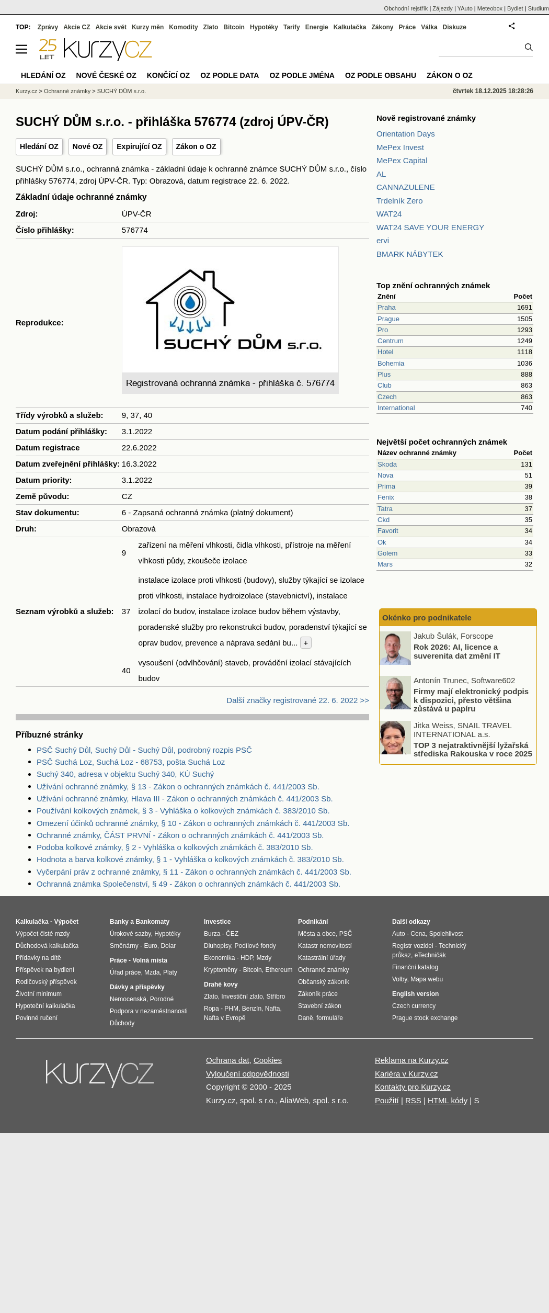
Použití (387, 1100)
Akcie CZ (76, 27)
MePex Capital (402, 160)
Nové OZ (88, 146)
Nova (385, 475)
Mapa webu (426, 979)
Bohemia (391, 363)
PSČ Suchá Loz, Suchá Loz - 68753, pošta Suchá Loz (131, 761)
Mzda (151, 972)
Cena (418, 933)
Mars (385, 564)
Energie (316, 27)
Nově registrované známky (426, 118)
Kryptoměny (220, 970)
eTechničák (430, 955)
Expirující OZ (139, 146)
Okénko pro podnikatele (427, 617)
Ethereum (278, 970)
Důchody (122, 1023)
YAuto (465, 8)
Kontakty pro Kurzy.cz (413, 1086)
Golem (387, 553)
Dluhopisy (217, 945)
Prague (388, 319)
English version (415, 994)
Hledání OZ (39, 146)
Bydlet (515, 8)
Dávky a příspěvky (137, 987)
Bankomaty (152, 921)
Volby (399, 979)
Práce (407, 27)
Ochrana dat (227, 1060)
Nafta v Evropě (224, 1018)
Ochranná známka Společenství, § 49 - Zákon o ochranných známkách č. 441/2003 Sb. (188, 883)
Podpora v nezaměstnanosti (149, 1011)
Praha (387, 307)
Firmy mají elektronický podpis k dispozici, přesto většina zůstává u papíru (471, 700)
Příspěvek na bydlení (45, 970)
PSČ (345, 933)
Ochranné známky (67, 91)
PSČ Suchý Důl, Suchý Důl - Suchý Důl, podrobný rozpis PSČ (144, 749)
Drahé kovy (221, 984)
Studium (538, 8)
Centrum (391, 341)
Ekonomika (219, 957)
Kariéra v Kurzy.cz (406, 1073)
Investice (217, 921)
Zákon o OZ (196, 146)
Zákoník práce (318, 994)
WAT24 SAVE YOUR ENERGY (430, 227)
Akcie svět (111, 27)
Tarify (291, 27)
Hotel (385, 352)
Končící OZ (168, 75)
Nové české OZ (106, 75)
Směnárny (124, 945)
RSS (413, 1100)
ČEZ (232, 933)
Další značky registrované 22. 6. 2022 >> (297, 700)
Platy (170, 972)
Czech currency (414, 1006)
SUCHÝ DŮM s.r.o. (121, 91)
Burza (212, 933)
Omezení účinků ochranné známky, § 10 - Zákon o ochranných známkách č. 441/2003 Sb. (193, 823)
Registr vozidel (412, 945)
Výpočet (66, 921)
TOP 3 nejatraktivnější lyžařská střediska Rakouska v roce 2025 (473, 749)
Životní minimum (39, 994)
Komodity (183, 27)
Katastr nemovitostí (325, 945)
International (396, 408)
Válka (429, 27)
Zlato (211, 27)
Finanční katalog (415, 967)
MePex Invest (400, 147)
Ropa (211, 1008)
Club (385, 385)
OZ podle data (229, 75)
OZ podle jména (301, 75)
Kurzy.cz (26, 91)
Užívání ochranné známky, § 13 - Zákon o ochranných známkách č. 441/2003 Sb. (178, 786)
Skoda (387, 464)
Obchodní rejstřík (406, 8)
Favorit (388, 531)
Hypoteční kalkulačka (45, 1006)
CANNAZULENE (405, 187)
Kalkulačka (350, 27)
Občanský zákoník (323, 982)
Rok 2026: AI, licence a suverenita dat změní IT (457, 651)
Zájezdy (442, 8)
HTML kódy (447, 1100)
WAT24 (389, 213)
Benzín (251, 1008)
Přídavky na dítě (38, 957)
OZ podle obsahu (380, 75)
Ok (382, 542)
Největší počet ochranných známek (441, 441)
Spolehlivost (446, 933)
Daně (305, 1018)
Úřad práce (125, 972)
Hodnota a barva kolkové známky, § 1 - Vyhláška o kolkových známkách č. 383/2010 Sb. (190, 859)
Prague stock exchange (425, 1018)
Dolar (168, 945)
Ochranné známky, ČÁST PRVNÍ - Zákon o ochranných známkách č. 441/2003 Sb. (180, 835)
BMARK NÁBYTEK (409, 254)
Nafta (272, 1008)
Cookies (268, 1060)
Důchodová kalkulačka (47, 945)
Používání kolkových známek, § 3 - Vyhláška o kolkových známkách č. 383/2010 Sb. (183, 810)
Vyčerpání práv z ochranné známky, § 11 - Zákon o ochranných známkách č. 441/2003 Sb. (194, 871)
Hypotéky (264, 27)
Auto (398, 933)
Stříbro (275, 996)
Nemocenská (128, 999)
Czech (387, 397)
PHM (231, 1008)
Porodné (162, 999)
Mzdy (264, 957)
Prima (386, 486)
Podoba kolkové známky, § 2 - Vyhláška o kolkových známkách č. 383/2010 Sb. (175, 847)
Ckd (384, 520)
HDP (247, 957)
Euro (150, 945)
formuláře (329, 1018)
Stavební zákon (319, 1006)
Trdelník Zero (399, 200)
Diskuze (454, 27)
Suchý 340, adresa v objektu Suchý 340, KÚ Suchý (125, 773)
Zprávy (48, 27)
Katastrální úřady (322, 957)
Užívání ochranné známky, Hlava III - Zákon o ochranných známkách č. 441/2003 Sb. (185, 798)
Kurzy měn (148, 27)
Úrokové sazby (130, 933)
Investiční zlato (241, 996)
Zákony (382, 27)
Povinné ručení (37, 1018)
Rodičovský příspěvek (46, 982)
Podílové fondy (255, 945)
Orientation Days (405, 133)
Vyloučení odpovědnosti (247, 1073)
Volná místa (149, 960)
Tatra (385, 509)
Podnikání (313, 921)
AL (381, 173)
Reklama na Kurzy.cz (412, 1060)
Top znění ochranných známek (433, 285)
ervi (382, 240)
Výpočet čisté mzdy (43, 933)
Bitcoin (234, 27)
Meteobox (489, 8)
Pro (383, 330)
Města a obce (317, 933)
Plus (384, 374)
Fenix (386, 497)
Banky (119, 921)
